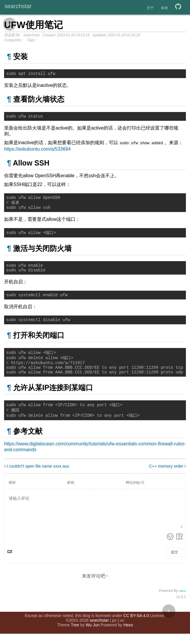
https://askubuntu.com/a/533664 (37, 150)
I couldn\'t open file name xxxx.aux (36, 479)
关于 (150, 8)
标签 (164, 8)
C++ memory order (167, 479)
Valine (182, 604)
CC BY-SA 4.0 (136, 623)
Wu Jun (92, 632)
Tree (75, 632)
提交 (174, 565)
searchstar (18, 6)
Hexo (128, 632)
